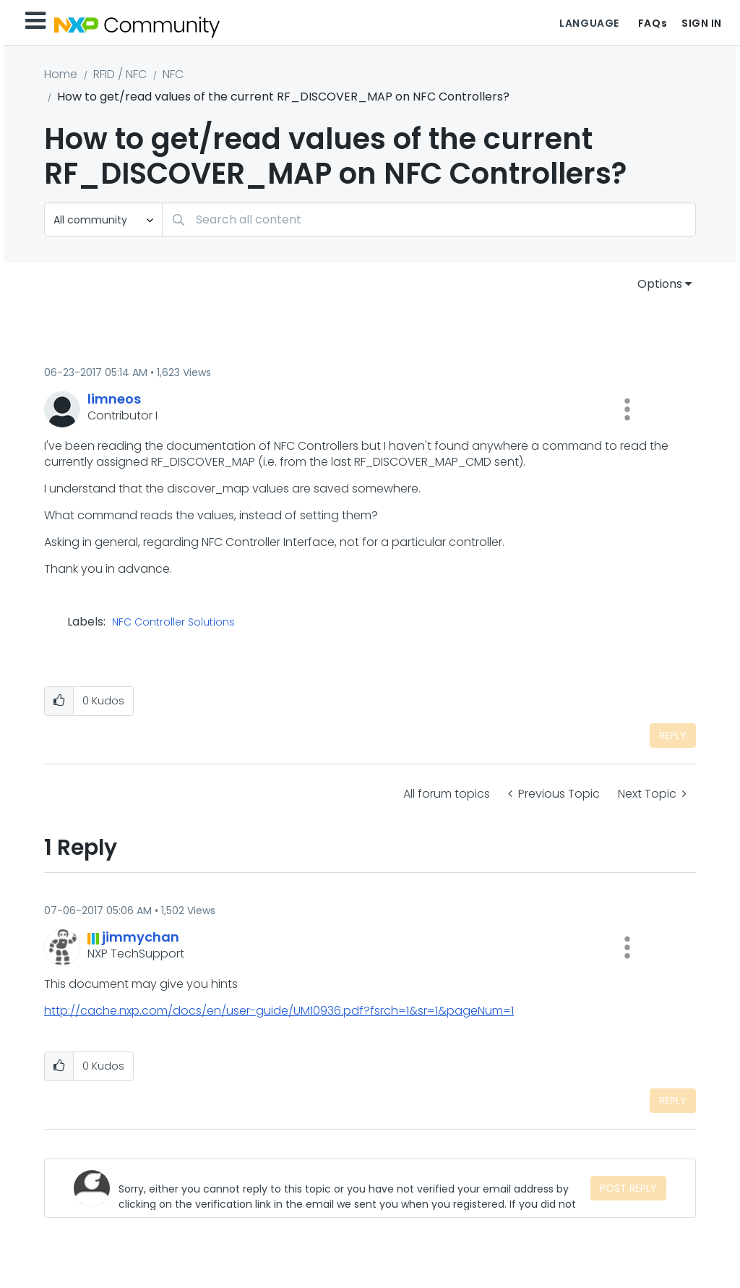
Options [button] (659, 284)
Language (589, 23)
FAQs (652, 23)
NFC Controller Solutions (173, 622)
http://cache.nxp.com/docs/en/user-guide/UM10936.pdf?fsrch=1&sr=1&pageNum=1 (279, 1010)
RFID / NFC (120, 74)
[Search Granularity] (103, 219)
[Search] (429, 219)
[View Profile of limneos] (114, 399)
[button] (627, 409)
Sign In (701, 23)
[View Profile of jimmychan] (140, 937)
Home (60, 74)
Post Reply (628, 1188)
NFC (173, 74)
